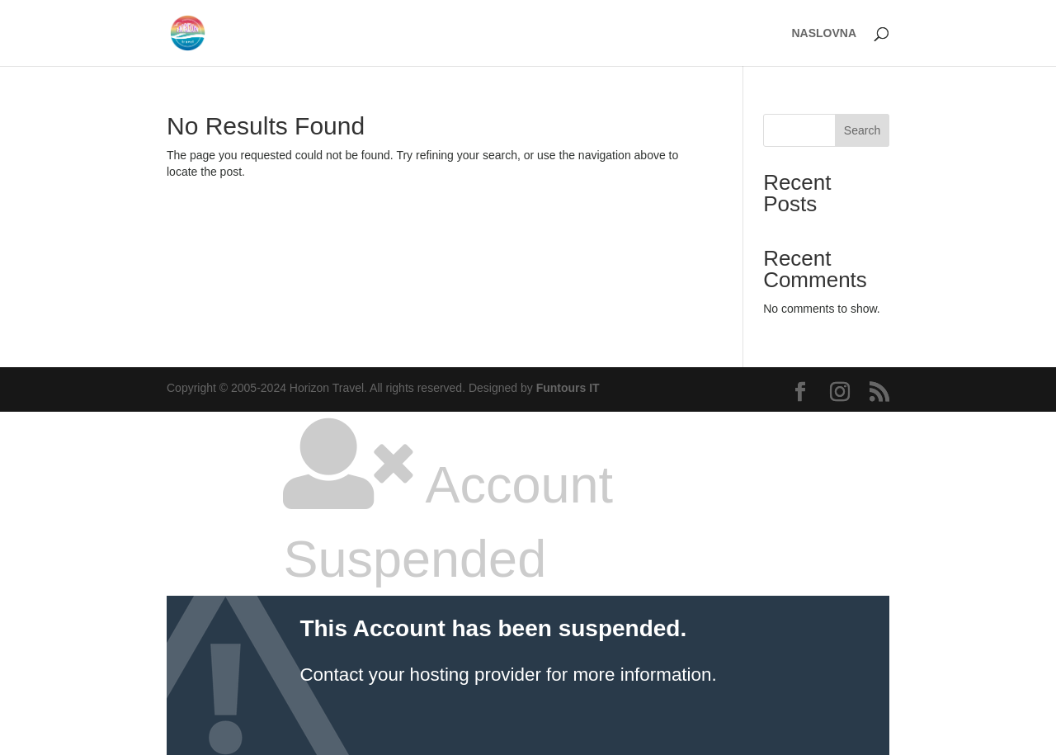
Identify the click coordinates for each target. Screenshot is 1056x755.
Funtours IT (568, 387)
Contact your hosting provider (419, 674)
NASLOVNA (823, 33)
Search (862, 130)
